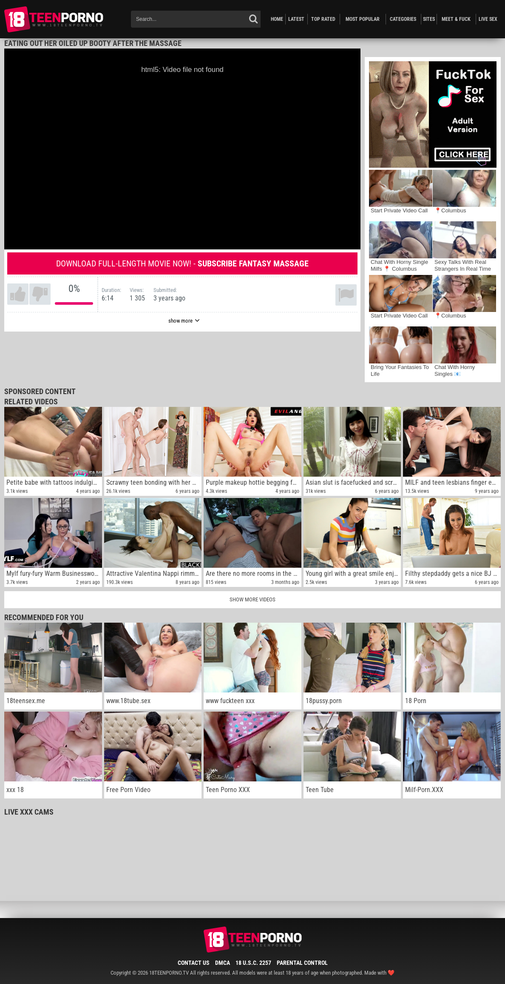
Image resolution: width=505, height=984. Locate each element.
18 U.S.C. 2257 (253, 963)
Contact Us (194, 963)
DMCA (222, 963)
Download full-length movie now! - (182, 263)
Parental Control (302, 963)
